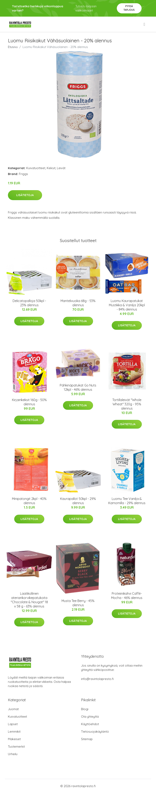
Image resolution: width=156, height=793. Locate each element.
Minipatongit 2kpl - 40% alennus (29, 501)
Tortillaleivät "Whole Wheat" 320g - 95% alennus (126, 404)
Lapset (13, 724)
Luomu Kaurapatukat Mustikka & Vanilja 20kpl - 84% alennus (127, 305)
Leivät (61, 168)
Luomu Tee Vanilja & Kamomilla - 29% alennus (126, 501)
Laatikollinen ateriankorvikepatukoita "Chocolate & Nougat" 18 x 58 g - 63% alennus (29, 599)
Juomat (13, 709)
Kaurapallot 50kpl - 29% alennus (78, 501)
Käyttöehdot (90, 724)
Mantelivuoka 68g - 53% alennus (78, 303)
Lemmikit (14, 731)
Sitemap (87, 739)
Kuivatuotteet (35, 168)
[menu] (144, 24)
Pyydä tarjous (129, 8)
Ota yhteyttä (90, 716)
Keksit (51, 168)
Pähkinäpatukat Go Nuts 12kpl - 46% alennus (78, 387)
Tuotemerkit (16, 746)
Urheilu (12, 754)
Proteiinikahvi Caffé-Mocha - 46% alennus (126, 595)
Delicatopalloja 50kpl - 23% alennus (29, 303)
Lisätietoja (25, 195)
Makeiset (14, 739)
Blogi (84, 709)
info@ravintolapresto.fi (97, 679)
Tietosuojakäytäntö (95, 731)
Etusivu (13, 47)
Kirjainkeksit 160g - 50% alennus (29, 402)
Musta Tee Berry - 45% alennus (78, 603)
